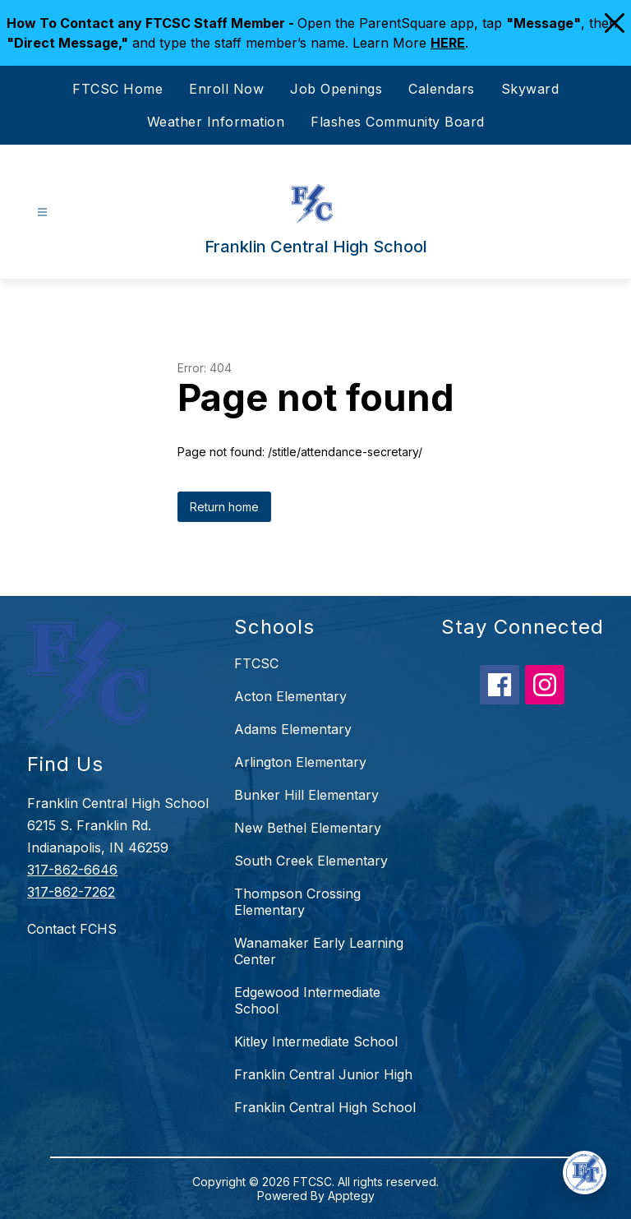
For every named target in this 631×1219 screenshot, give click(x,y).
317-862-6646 (72, 869)
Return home (224, 507)
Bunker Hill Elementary (306, 795)
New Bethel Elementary (307, 828)
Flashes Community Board (398, 121)
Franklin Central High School (325, 1107)
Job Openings (336, 89)
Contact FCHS (72, 929)
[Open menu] (42, 212)
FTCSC (256, 663)
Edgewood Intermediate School (307, 1000)
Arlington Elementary (300, 762)
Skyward (530, 89)
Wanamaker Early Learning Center (318, 951)
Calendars (441, 89)
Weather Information (216, 121)
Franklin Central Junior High (323, 1074)
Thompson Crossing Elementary (297, 901)
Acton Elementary (290, 696)
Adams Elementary (293, 729)
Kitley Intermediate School (316, 1041)
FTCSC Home (117, 89)
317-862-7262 (71, 892)
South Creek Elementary (311, 860)
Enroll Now (226, 89)
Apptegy (351, 1196)
